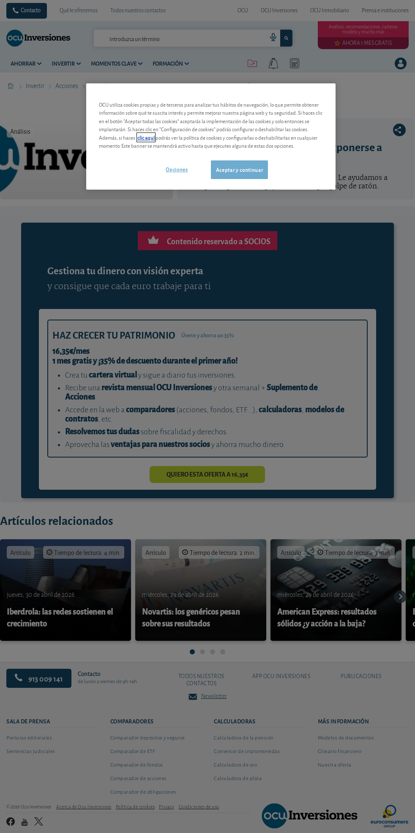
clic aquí (146, 137)
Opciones (177, 169)
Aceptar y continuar (239, 169)
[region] (210, 136)
